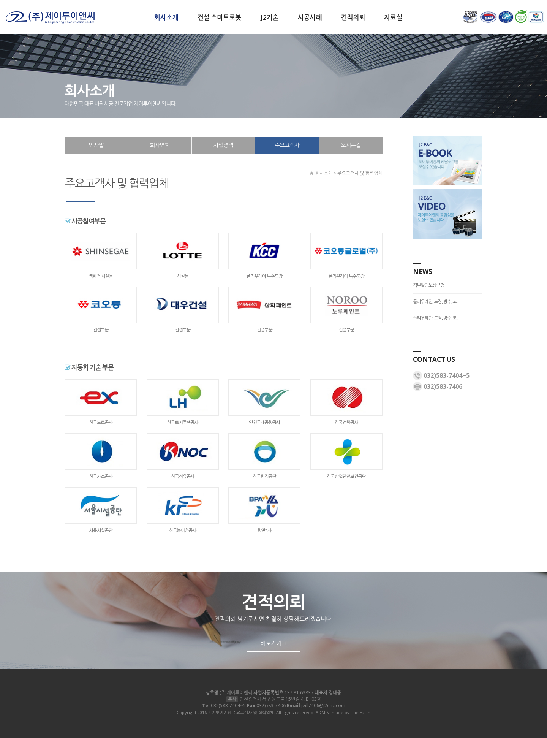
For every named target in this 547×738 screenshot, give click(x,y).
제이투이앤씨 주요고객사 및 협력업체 (50, 17)
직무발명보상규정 (428, 285)
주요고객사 (287, 145)
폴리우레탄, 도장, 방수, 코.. (435, 301)
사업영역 (223, 145)
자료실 (393, 17)
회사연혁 (159, 145)
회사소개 (166, 17)
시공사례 (309, 17)
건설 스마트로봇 (220, 17)
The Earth (360, 712)
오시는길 (350, 145)
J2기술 (270, 17)
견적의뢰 (353, 17)
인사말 (96, 145)
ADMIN (322, 712)
